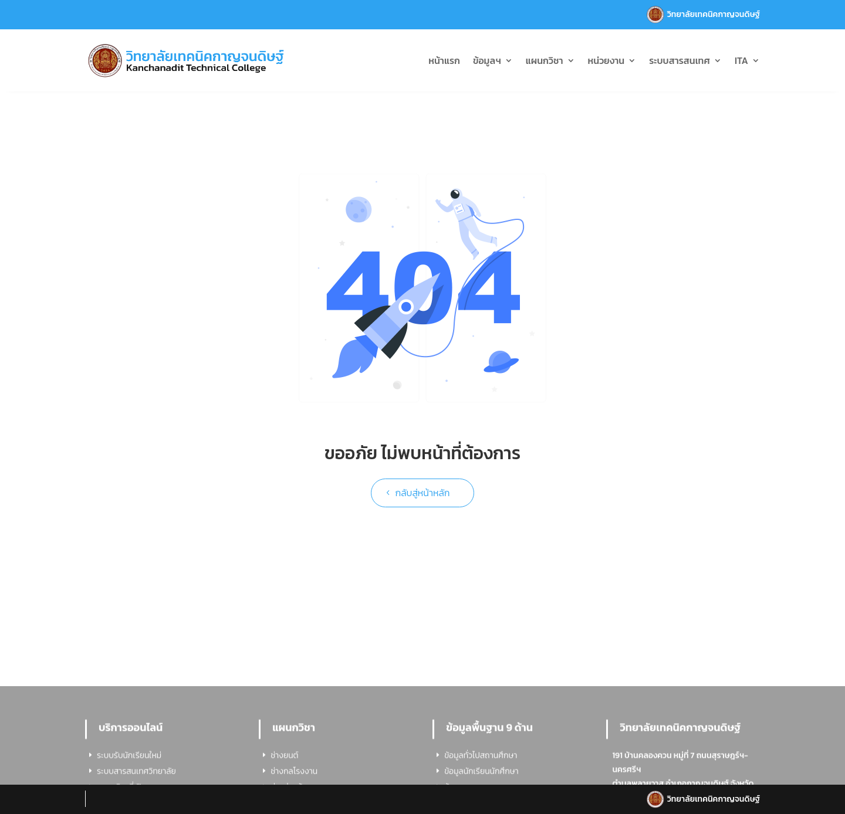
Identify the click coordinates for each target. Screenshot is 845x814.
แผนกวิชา (544, 60)
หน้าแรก (444, 60)
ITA (741, 60)
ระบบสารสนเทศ (679, 60)
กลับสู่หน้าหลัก (422, 493)
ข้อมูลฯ (487, 60)
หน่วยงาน (606, 60)
